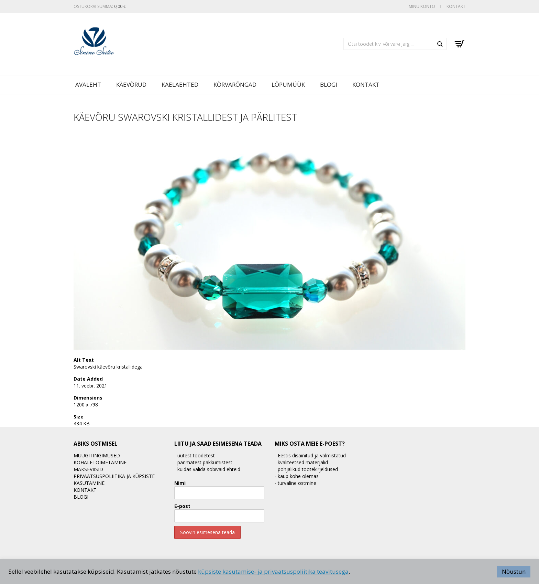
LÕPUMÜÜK (288, 84)
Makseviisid (88, 469)
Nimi (180, 483)
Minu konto (422, 6)
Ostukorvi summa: (100, 6)
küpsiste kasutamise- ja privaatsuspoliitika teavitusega (273, 571)
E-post (182, 506)
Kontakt (456, 6)
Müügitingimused (97, 455)
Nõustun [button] (514, 571)
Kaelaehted (180, 84)
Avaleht (88, 84)
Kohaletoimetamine (100, 462)
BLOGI (328, 84)
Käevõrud (131, 84)
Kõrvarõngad (234, 84)
